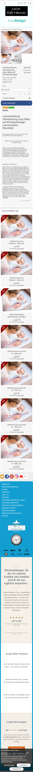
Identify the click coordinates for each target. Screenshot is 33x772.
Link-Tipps (5, 497)
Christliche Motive (17, 29)
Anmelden (19, 3)
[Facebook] (7, 476)
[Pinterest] (12, 476)
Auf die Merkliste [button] (8, 98)
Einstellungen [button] (9, 765)
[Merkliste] (22, 3)
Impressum (6, 484)
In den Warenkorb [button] (8, 103)
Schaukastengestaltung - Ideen (13, 500)
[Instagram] (16, 476)
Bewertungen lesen (16, 748)
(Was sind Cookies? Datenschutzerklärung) (13, 753)
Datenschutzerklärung (10, 487)
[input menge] (24, 93)
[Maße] (15, 89)
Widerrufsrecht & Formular (11, 513)
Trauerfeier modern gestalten (12, 505)
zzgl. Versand (20, 248)
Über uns (5, 495)
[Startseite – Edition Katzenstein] (16, 5)
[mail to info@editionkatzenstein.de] (2, 476)
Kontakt (4, 489)
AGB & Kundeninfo (8, 510)
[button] (5, 3)
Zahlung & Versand (9, 508)
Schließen (23, 765)
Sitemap (5, 516)
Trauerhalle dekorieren (10, 503)
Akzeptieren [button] (16, 769)
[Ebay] (26, 476)
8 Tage (7, 82)
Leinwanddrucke (5, 29)
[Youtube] (21, 476)
